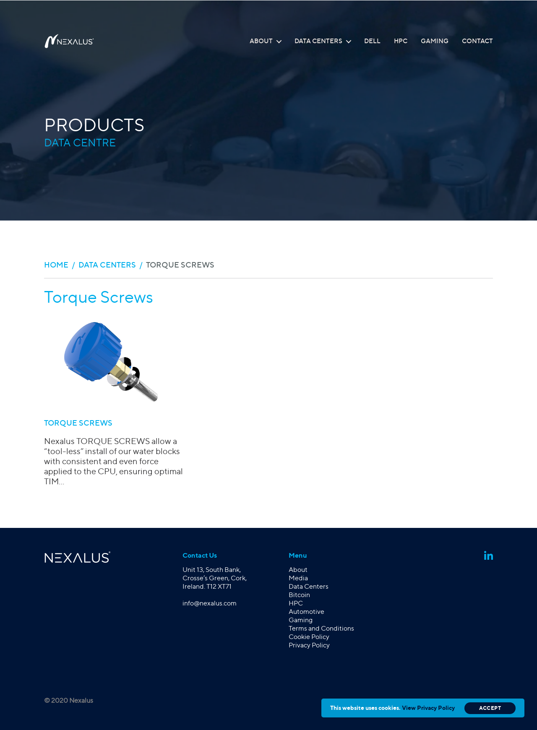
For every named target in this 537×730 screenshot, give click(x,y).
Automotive (306, 612)
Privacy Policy (309, 645)
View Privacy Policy (428, 707)
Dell (372, 41)
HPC (400, 41)
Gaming (434, 41)
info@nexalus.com (209, 603)
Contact (477, 41)
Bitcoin (299, 595)
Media (298, 578)
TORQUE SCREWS (78, 422)
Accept (490, 708)
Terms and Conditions (321, 628)
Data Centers (318, 41)
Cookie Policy (309, 637)
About (261, 41)
